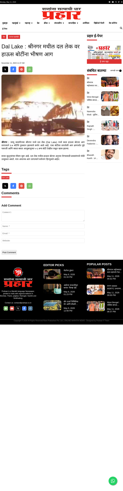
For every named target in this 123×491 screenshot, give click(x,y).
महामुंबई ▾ (16, 63)
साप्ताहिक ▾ (73, 63)
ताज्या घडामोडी (14, 77)
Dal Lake (5, 344)
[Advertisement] (61, 25)
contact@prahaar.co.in (22, 469)
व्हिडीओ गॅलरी (99, 63)
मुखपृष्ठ (4, 63)
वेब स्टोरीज (113, 63)
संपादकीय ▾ (59, 63)
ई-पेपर (4, 69)
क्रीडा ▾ (47, 63)
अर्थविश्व (86, 63)
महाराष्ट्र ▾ (28, 63)
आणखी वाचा (116, 111)
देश (38, 63)
